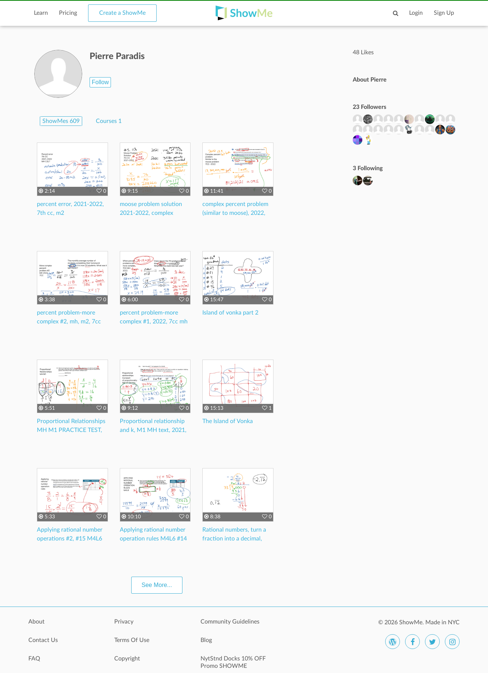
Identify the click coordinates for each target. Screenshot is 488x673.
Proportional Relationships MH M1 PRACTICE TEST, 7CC (71, 430)
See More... (157, 585)
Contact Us (43, 640)
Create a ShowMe (122, 13)
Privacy (123, 622)
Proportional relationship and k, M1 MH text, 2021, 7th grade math (153, 430)
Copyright (127, 659)
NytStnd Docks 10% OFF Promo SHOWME (233, 662)
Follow (100, 82)
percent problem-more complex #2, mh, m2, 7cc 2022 (69, 321)
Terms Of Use (131, 640)
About (36, 622)
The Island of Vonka (227, 421)
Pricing (68, 13)
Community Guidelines (230, 622)
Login (416, 13)
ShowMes (61, 121)
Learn (41, 13)
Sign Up (444, 13)
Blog (206, 640)
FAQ (34, 659)
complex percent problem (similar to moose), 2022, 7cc (235, 213)
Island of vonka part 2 (230, 313)
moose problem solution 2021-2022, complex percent (151, 213)
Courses (109, 121)
